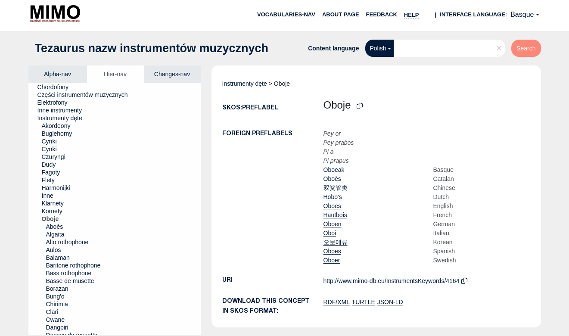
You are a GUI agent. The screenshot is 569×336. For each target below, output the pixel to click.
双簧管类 (335, 187)
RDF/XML (336, 302)
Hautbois (335, 215)
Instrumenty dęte (244, 83)
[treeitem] (56, 87)
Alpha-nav (57, 74)
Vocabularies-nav (286, 14)
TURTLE (363, 302)
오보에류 (335, 242)
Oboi (329, 233)
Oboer (331, 260)
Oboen (332, 224)
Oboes (332, 205)
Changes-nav (172, 74)
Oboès (332, 178)
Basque (522, 14)
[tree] (114, 209)
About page (340, 14)
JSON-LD (390, 302)
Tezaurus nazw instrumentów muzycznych (152, 48)
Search (525, 48)
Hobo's (332, 196)
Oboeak (334, 169)
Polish (378, 48)
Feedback (381, 14)
